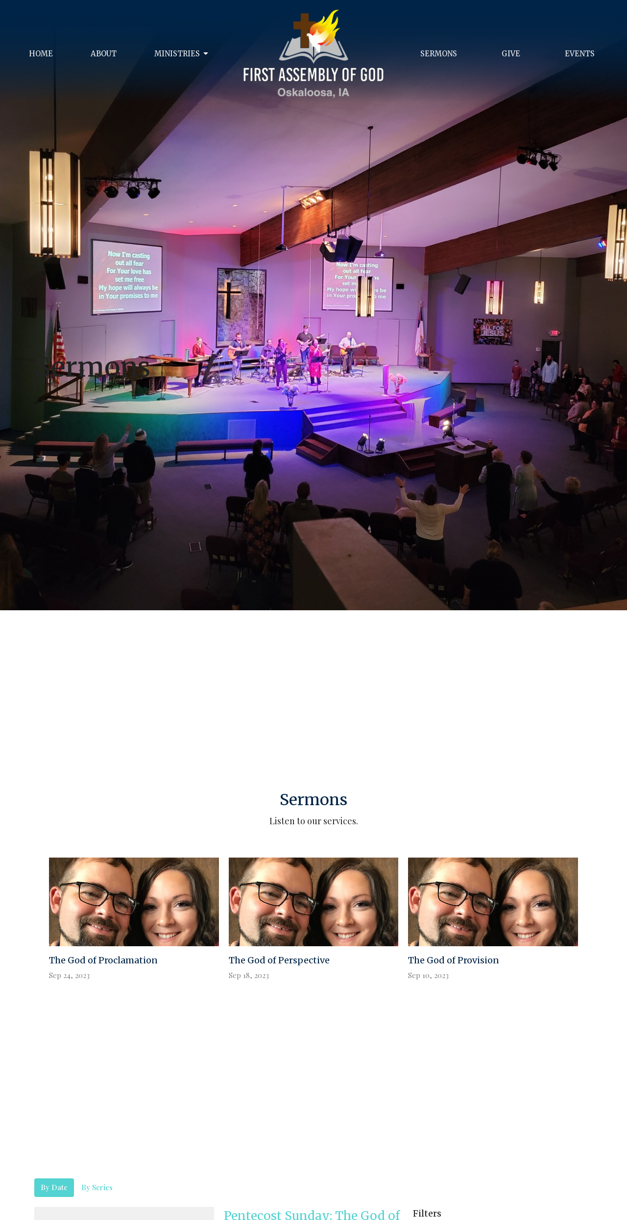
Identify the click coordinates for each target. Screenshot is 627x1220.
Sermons (438, 53)
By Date (54, 1187)
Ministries (182, 54)
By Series (97, 1187)
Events (580, 53)
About (104, 53)
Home (41, 53)
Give (511, 53)
